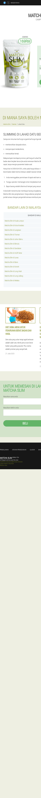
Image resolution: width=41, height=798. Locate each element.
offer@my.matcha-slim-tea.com (9, 460)
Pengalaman (4, 450)
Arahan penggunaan (19, 450)
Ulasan (32, 450)
